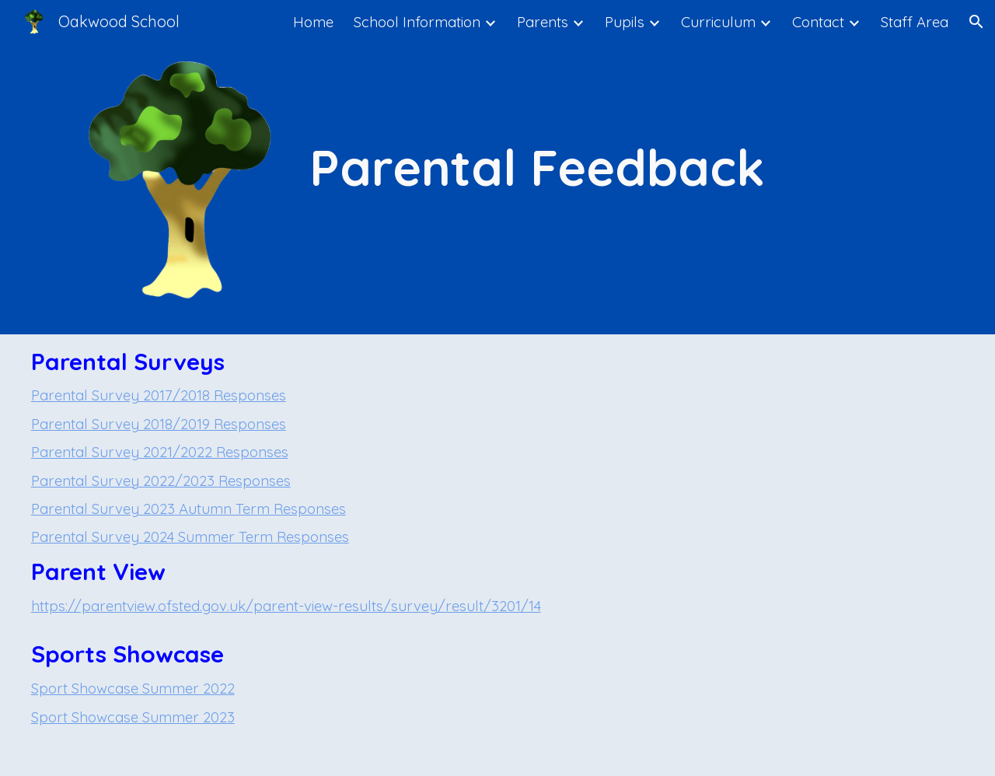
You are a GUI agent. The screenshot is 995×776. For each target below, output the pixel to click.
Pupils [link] (624, 21)
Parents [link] (542, 21)
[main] (537, 167)
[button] (976, 21)
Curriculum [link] (718, 21)
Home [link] (313, 21)
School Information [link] (417, 21)
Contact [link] (818, 21)
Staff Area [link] (914, 21)
